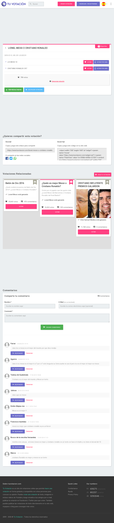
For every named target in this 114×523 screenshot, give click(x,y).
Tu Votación (7, 488)
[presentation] (21, 328)
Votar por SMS (101, 62)
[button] (104, 4)
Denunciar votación (57, 81)
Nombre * (8, 302)
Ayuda (70, 491)
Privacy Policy (73, 494)
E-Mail (66, 302)
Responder (18, 353)
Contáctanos (73, 488)
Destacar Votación (34, 90)
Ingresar (88, 4)
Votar (88, 62)
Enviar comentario (51, 326)
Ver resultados (13, 90)
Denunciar (29, 353)
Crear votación (66, 4)
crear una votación (30, 494)
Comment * (8, 311)
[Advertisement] (57, 26)
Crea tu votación (102, 174)
